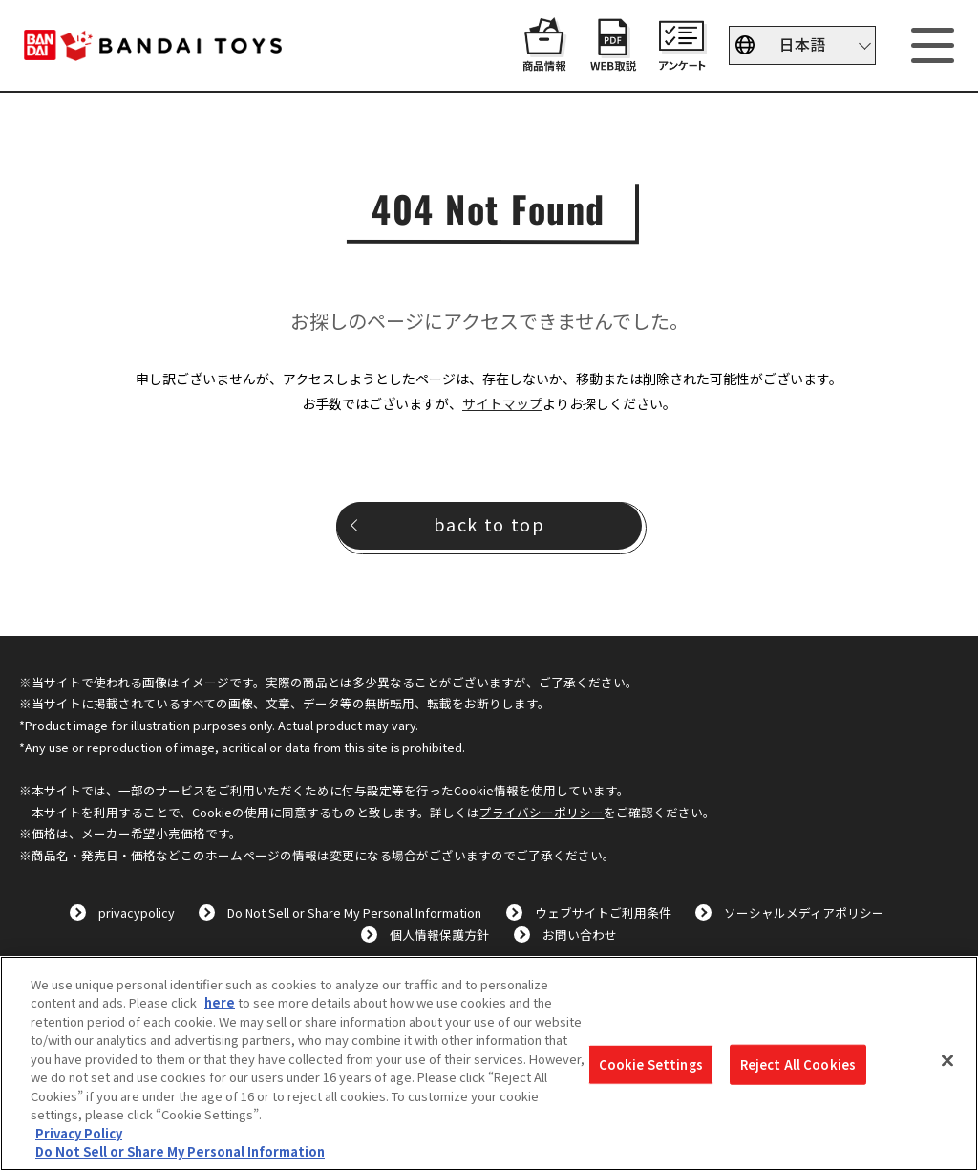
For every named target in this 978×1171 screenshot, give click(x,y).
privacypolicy (136, 912)
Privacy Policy (78, 1133)
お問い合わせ (579, 934)
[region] (489, 1063)
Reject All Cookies (798, 1064)
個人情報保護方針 (439, 934)
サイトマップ (502, 403)
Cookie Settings (651, 1064)
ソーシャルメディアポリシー (804, 912)
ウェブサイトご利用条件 (603, 912)
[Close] (947, 1061)
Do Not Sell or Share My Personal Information (354, 912)
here (219, 1002)
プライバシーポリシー (541, 812)
